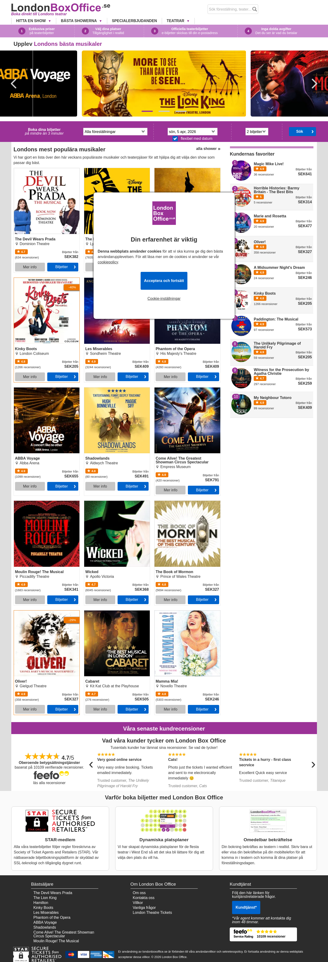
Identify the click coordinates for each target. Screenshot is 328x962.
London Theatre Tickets (152, 913)
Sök (299, 131)
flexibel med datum (192, 138)
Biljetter (61, 267)
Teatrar (176, 21)
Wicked (90, 502)
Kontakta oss (144, 898)
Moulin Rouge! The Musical (36, 502)
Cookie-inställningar (164, 299)
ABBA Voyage (25, 389)
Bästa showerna (79, 21)
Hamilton (40, 903)
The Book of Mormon (172, 502)
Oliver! (19, 612)
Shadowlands (95, 389)
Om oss (139, 893)
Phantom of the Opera (172, 280)
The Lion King (45, 898)
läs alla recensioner (49, 783)
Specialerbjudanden (134, 21)
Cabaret (91, 612)
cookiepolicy (108, 262)
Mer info (30, 267)
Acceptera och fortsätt (164, 281)
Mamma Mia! (165, 612)
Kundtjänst (246, 907)
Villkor (138, 903)
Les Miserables (97, 280)
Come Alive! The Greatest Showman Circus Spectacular (184, 391)
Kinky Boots (24, 280)
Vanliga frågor (144, 908)
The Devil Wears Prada (33, 170)
